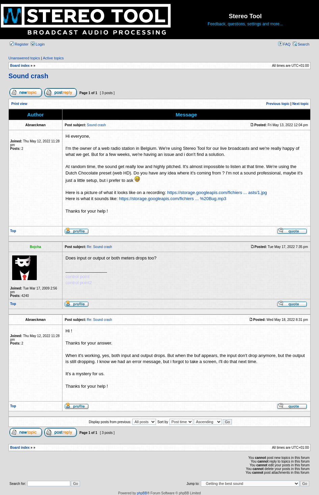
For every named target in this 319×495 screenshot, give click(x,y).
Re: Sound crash (99, 247)
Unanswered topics (24, 58)
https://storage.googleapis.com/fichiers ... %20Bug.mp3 (172, 198)
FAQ (284, 44)
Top (13, 231)
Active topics (53, 58)
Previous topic (278, 104)
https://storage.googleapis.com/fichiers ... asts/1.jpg (217, 192)
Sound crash (28, 76)
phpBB (142, 493)
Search (301, 44)
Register (19, 44)
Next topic (300, 104)
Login (38, 44)
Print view (19, 104)
